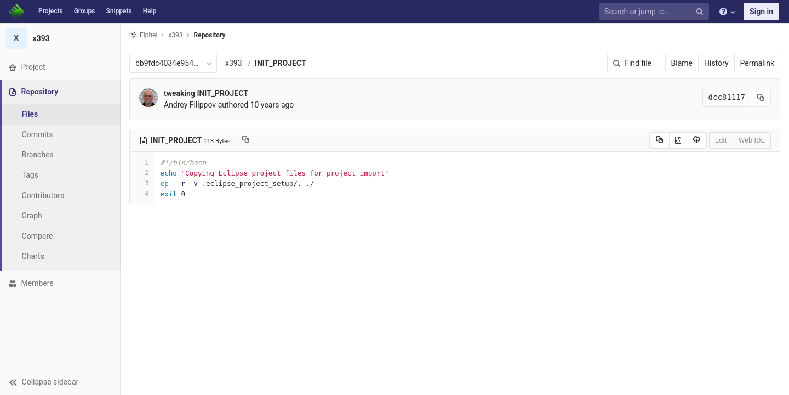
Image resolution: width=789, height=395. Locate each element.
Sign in (761, 11)
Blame (682, 63)
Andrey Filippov (190, 104)
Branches (38, 154)
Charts (33, 256)
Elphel (143, 35)
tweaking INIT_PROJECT (206, 93)
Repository (210, 35)
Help (150, 11)
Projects (50, 11)
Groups (84, 11)
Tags (30, 175)
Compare (37, 236)
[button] (60, 382)
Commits (37, 134)
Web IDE (752, 140)
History (716, 63)
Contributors (43, 195)
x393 (233, 63)
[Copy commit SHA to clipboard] (761, 97)
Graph (32, 215)
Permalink (757, 63)
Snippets (119, 11)
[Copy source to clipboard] (659, 140)
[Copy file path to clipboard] (246, 140)
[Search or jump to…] (655, 12)
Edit (721, 140)
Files (30, 114)
